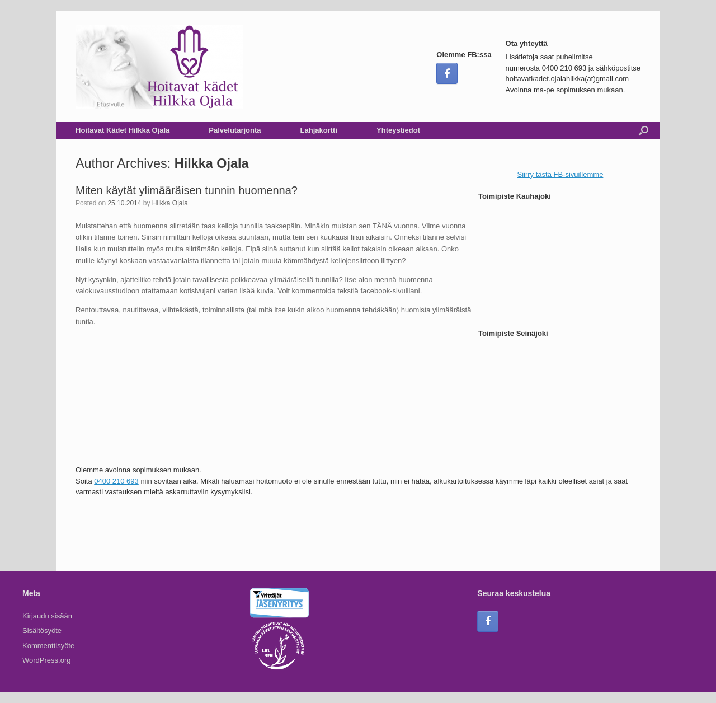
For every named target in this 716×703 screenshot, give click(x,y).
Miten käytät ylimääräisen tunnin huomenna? (187, 190)
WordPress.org (46, 660)
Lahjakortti (318, 130)
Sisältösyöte (42, 630)
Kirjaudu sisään (47, 616)
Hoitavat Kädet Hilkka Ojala (122, 130)
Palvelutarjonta (235, 130)
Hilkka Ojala (212, 163)
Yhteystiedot (398, 130)
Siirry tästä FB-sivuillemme (560, 174)
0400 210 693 (116, 481)
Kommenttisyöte (48, 645)
